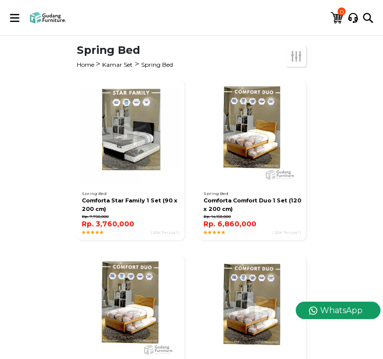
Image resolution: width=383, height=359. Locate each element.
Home (86, 64)
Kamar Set (117, 64)
